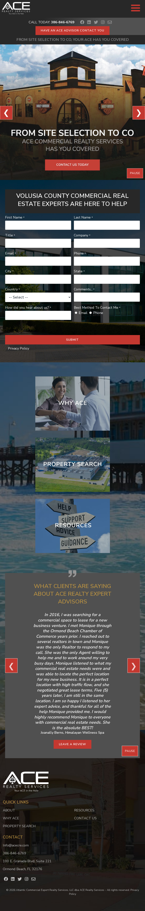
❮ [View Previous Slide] (6, 113)
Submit (72, 340)
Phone (98, 313)
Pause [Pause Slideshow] (135, 173)
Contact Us (85, 818)
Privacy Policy (18, 348)
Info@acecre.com (16, 845)
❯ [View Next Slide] (139, 113)
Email (83, 313)
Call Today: (51, 22)
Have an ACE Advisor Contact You (72, 30)
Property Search (19, 826)
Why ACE (11, 818)
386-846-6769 (14, 853)
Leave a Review (72, 744)
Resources (84, 810)
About (9, 810)
